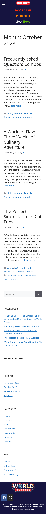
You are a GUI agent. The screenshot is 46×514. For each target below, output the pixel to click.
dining (10, 113)
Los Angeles (9, 428)
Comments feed (11, 470)
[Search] (38, 294)
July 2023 (8, 395)
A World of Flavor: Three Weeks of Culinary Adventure (21, 139)
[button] (3, 3)
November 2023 (11, 382)
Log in (7, 461)
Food (26, 113)
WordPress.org (11, 474)
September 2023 (12, 391)
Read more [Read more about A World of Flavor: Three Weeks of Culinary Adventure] (9, 185)
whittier (29, 117)
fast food (18, 113)
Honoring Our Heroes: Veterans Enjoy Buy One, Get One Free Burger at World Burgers (23, 319)
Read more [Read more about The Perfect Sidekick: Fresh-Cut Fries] (29, 260)
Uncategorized (11, 437)
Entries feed (9, 465)
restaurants (18, 117)
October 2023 (10, 387)
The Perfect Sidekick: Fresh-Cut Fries (23, 216)
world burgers (11, 279)
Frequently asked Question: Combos (22, 61)
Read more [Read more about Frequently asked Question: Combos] (15, 105)
